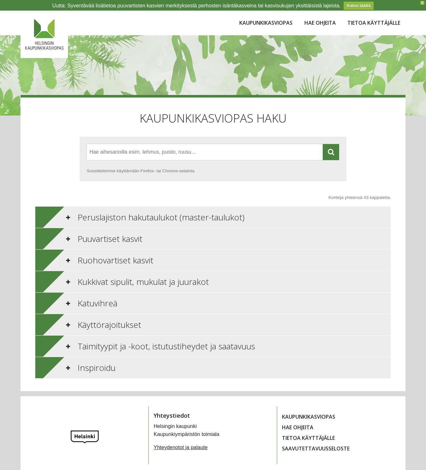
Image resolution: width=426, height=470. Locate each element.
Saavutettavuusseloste (316, 439)
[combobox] (205, 143)
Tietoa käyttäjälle (373, 13)
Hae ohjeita (320, 13)
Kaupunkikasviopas (266, 13)
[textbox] (146, 143)
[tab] (213, 208)
